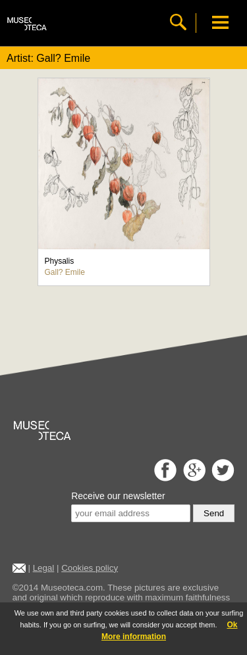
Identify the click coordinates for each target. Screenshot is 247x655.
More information (133, 636)
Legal (44, 568)
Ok (232, 624)
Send (214, 513)
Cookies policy (89, 568)
